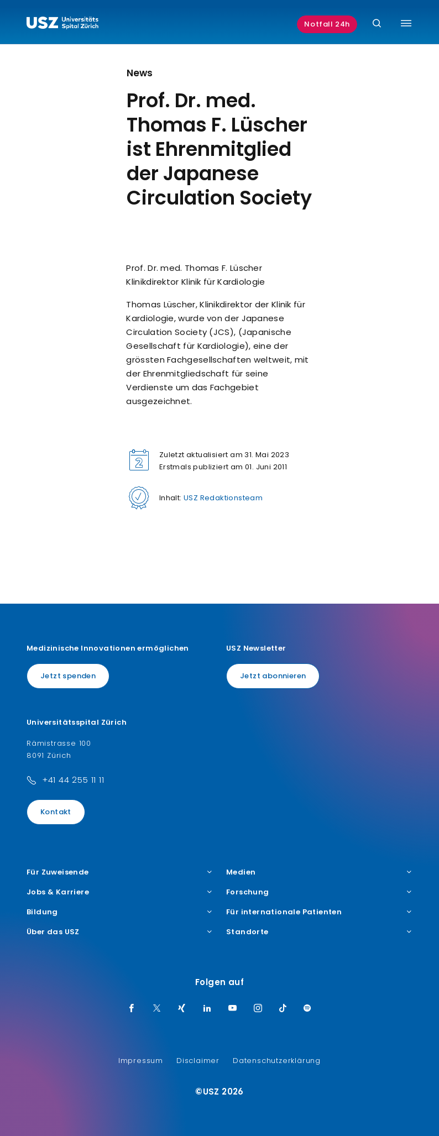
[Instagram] (258, 1009)
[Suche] (376, 24)
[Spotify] (307, 1009)
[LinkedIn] (207, 1009)
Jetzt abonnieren (273, 676)
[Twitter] (157, 1009)
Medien (319, 872)
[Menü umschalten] (406, 23)
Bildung (120, 912)
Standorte (319, 932)
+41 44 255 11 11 (73, 780)
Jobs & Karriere (120, 892)
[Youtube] (232, 1009)
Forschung (319, 892)
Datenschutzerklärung (277, 1060)
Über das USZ (120, 932)
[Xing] (181, 1009)
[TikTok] (283, 1009)
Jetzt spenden (68, 676)
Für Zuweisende (120, 872)
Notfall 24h (327, 24)
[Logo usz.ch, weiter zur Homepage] (62, 24)
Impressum (140, 1060)
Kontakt (55, 812)
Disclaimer (198, 1060)
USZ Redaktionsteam (223, 498)
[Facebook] (131, 1009)
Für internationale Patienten (319, 912)
